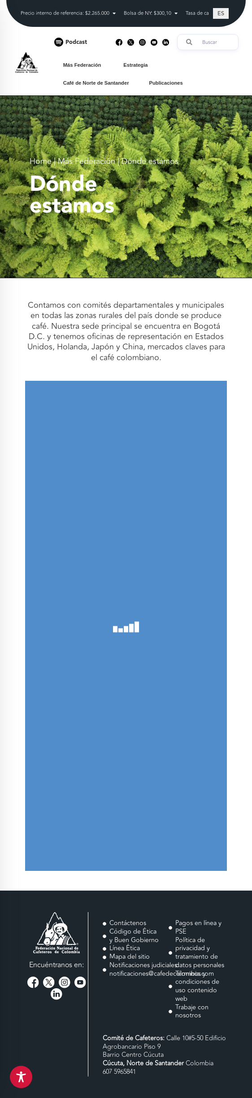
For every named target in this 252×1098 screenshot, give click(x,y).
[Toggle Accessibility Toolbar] (21, 1077)
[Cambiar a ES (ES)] (221, 13)
